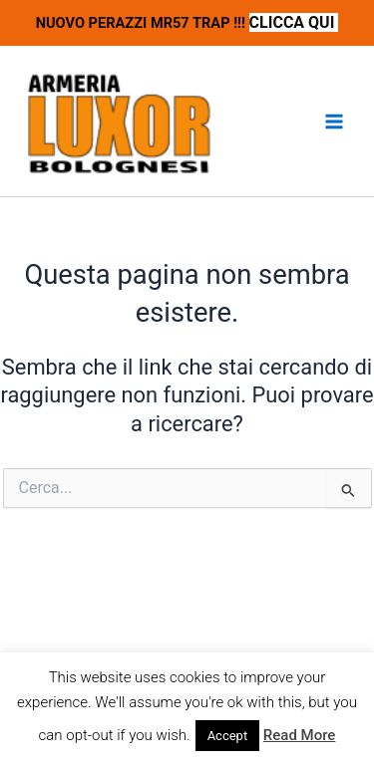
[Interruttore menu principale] (334, 121)
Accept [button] (227, 735)
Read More (299, 735)
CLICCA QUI (294, 22)
